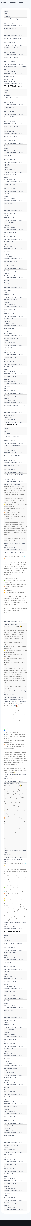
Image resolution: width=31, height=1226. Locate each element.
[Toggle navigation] (28, 2)
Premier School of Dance (12, 3)
